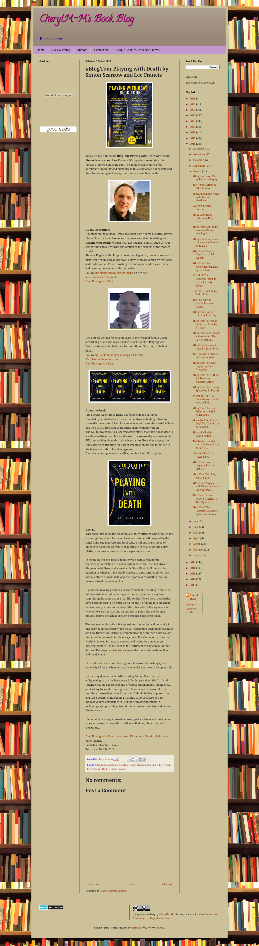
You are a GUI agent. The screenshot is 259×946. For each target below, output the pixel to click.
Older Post (167, 884)
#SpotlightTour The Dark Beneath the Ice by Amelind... (206, 399)
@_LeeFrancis (104, 354)
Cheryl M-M (194, 597)
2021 (193, 126)
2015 (193, 573)
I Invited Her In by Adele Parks (203, 455)
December (199, 148)
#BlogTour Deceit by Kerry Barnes (204, 476)
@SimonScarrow (105, 272)
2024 (193, 109)
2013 (193, 585)
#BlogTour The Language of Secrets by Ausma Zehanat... (206, 511)
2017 (193, 562)
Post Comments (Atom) (114, 890)
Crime (133, 765)
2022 (193, 121)
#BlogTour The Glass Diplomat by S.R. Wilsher (205, 255)
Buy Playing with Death (100, 281)
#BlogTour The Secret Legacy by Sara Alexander (205, 366)
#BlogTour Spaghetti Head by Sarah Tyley (206, 347)
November (199, 154)
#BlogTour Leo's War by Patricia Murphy (205, 178)
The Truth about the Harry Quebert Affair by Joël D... (206, 445)
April (196, 538)
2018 (193, 143)
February (198, 549)
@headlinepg (125, 272)
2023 (193, 115)
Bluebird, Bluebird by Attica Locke (205, 293)
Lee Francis (165, 765)
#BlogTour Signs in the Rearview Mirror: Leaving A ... (206, 230)
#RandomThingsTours (106, 765)
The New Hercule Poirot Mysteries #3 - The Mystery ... (206, 499)
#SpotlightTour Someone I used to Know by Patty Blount (204, 280)
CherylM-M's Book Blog (86, 19)
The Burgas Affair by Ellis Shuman (204, 186)
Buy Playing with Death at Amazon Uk (109, 736)
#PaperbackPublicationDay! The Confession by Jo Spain (206, 424)
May (196, 532)
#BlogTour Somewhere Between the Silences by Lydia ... (206, 242)
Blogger (159, 927)
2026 (193, 98)
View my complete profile (191, 608)
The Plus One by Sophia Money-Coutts (203, 303)
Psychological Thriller (98, 769)
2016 (193, 568)
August (197, 171)
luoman (136, 927)
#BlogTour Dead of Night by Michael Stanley (204, 466)
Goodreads (151, 736)
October (198, 159)
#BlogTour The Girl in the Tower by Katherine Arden (205, 378)
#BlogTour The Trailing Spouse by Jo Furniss (206, 389)
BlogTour (123, 765)
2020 (193, 132)
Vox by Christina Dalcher (202, 207)
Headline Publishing (147, 765)
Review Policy (60, 50)
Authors (82, 50)
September (199, 165)
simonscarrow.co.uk (104, 277)
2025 (193, 104)
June (196, 527)
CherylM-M (166, 914)
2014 (193, 579)
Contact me (101, 50)
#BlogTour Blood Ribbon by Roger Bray (204, 218)
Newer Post (92, 884)
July (196, 521)
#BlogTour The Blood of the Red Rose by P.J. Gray (205, 324)
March (197, 543)
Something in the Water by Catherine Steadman (206, 197)
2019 (193, 138)
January (198, 555)
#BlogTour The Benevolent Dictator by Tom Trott (205, 267)
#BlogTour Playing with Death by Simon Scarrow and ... (206, 487)
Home (40, 50)
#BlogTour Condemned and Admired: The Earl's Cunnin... (206, 336)
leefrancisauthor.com (105, 359)
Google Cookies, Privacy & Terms (137, 50)
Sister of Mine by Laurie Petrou (202, 434)
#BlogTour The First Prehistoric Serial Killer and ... (204, 411)
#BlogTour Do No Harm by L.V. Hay (204, 314)
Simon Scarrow (118, 769)
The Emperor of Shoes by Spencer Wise (205, 356)
